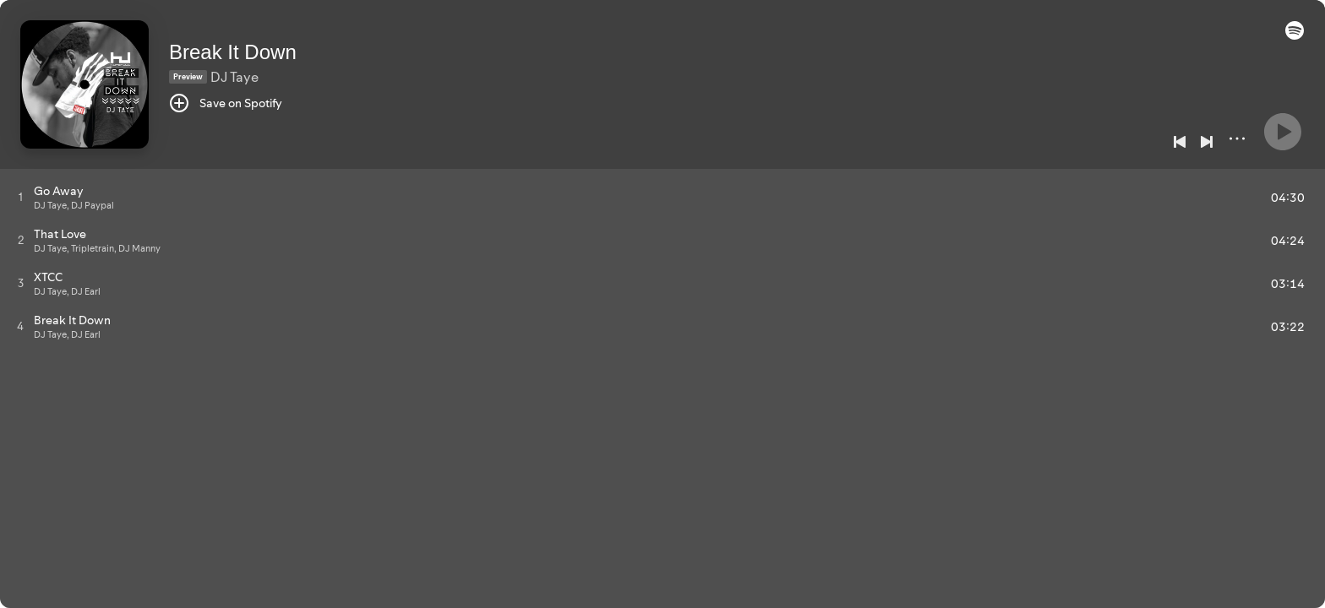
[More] (1237, 138)
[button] (1294, 35)
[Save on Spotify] (225, 103)
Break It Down (233, 52)
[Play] (1282, 131)
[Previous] (1179, 142)
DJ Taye (234, 77)
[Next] (1206, 142)
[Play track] (21, 196)
